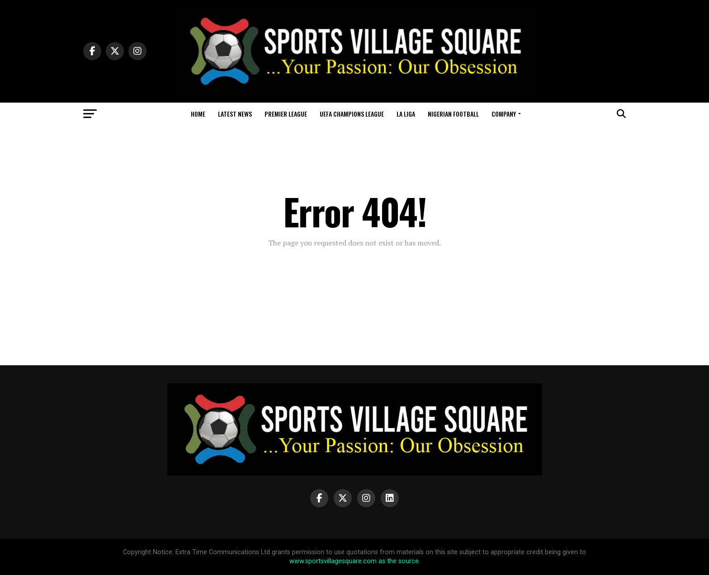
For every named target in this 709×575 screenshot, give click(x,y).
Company (504, 113)
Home (198, 113)
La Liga (406, 113)
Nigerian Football (453, 113)
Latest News (235, 113)
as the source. (398, 561)
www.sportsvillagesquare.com (333, 561)
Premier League (286, 113)
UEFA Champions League (352, 113)
